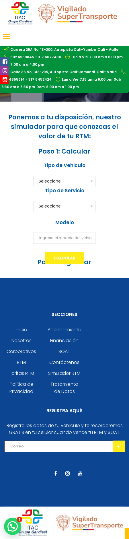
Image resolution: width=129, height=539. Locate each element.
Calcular (64, 258)
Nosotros (21, 340)
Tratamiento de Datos (64, 388)
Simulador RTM (64, 373)
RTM (21, 362)
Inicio (21, 329)
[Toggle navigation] (6, 37)
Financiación (64, 340)
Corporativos (21, 351)
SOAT (64, 351)
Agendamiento (64, 329)
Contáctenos (64, 362)
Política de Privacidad (21, 388)
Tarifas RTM (21, 373)
